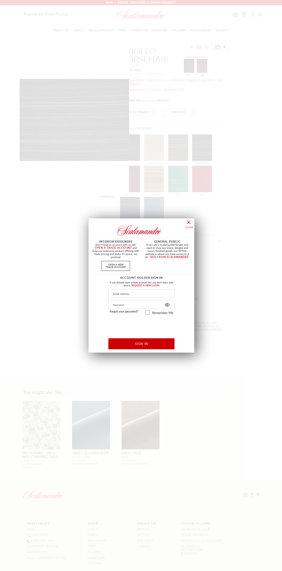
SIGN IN (141, 343)
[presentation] (141, 324)
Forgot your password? (124, 311)
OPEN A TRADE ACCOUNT (113, 248)
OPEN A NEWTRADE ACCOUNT (116, 266)
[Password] (141, 304)
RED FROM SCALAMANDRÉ (169, 257)
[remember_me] (147, 312)
